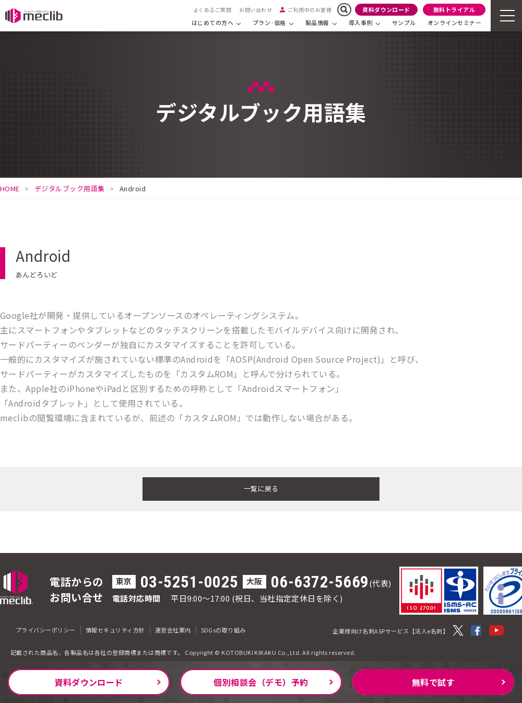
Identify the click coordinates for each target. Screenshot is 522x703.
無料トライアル (454, 9)
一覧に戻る (261, 487)
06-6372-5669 (320, 580)
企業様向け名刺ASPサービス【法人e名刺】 (390, 629)
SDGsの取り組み (223, 628)
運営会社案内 (173, 628)
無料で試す (433, 682)
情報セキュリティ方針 (115, 628)
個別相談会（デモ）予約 (260, 682)
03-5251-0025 (189, 580)
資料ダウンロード (386, 9)
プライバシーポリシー (46, 628)
